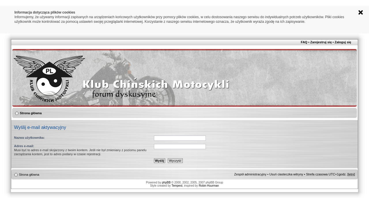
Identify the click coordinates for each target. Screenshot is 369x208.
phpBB (166, 182)
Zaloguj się (343, 42)
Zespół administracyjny (250, 174)
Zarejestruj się (321, 42)
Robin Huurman (209, 185)
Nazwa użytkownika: (29, 137)
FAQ (304, 42)
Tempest (177, 185)
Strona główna (31, 113)
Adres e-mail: (24, 146)
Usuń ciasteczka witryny (286, 174)
